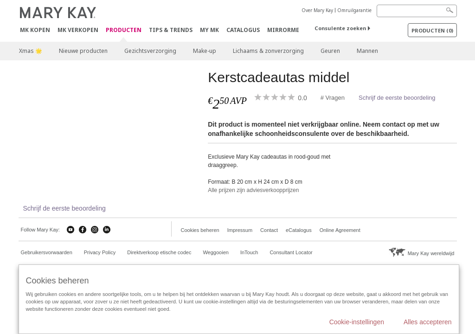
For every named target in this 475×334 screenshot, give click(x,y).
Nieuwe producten (83, 51)
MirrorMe (283, 30)
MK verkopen (78, 30)
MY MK (209, 30)
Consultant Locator (291, 252)
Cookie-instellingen (356, 322)
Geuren (330, 51)
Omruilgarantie (354, 10)
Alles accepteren (428, 322)
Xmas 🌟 (30, 51)
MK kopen (35, 30)
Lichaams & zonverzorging (268, 51)
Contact (269, 230)
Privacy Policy (100, 252)
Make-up (204, 51)
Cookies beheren (200, 230)
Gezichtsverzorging (150, 51)
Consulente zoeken (340, 28)
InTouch (249, 252)
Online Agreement (340, 230)
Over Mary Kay (317, 10)
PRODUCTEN (123, 30)
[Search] (417, 11)
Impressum (239, 230)
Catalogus (243, 30)
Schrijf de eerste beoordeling (397, 97)
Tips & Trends (171, 30)
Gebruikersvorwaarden (46, 252)
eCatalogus (299, 230)
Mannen (367, 51)
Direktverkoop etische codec (159, 252)
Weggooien (215, 252)
